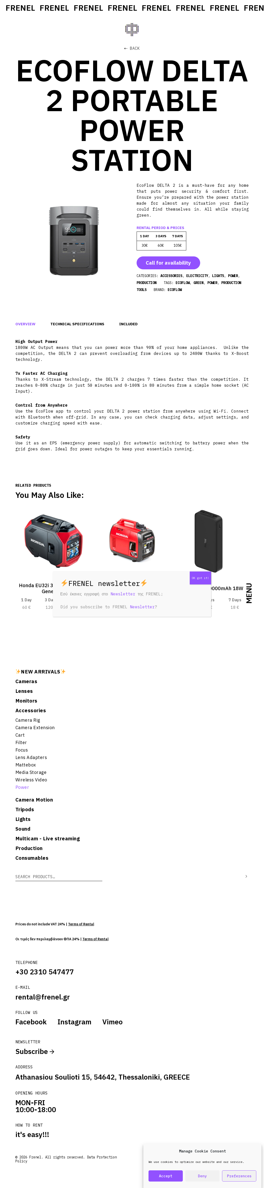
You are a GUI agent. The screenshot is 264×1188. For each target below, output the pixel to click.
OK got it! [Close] (200, 578)
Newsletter (123, 593)
